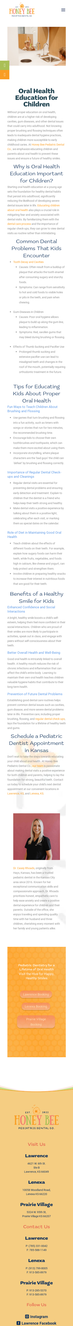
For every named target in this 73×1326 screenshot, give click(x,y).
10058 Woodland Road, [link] (36, 1190)
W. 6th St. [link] (36, 1163)
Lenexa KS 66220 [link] (36, 1194)
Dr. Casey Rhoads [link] (23, 868)
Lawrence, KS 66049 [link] (36, 1171)
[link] (22, 9)
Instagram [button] (39, 1316)
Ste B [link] (36, 1167)
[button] (63, 9)
